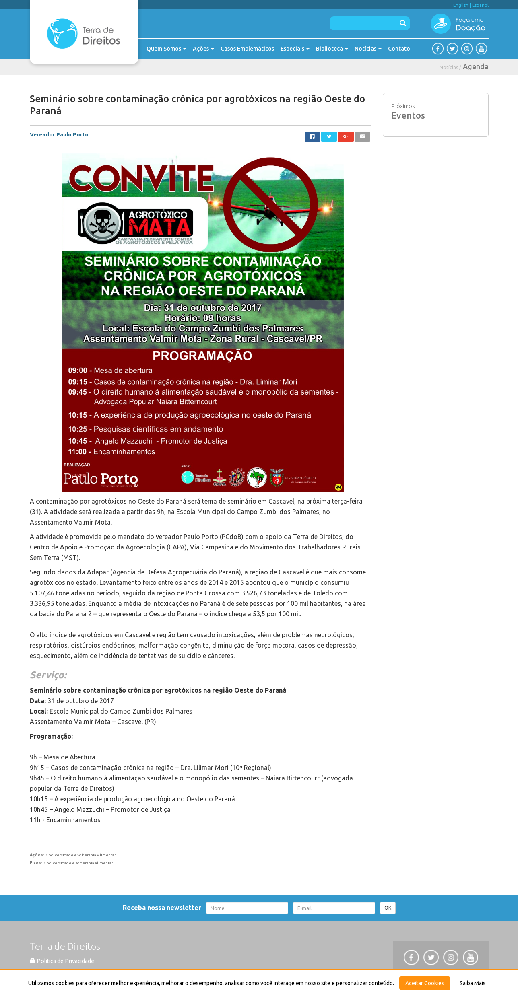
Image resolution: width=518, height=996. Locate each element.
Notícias (368, 48)
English (460, 5)
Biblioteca (332, 48)
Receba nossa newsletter (163, 907)
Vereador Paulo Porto (59, 134)
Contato (399, 48)
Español (480, 5)
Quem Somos (166, 48)
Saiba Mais (473, 983)
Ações (203, 48)
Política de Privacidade (62, 961)
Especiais (295, 48)
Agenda (476, 66)
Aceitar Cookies (424, 983)
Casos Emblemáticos (247, 48)
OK (387, 907)
